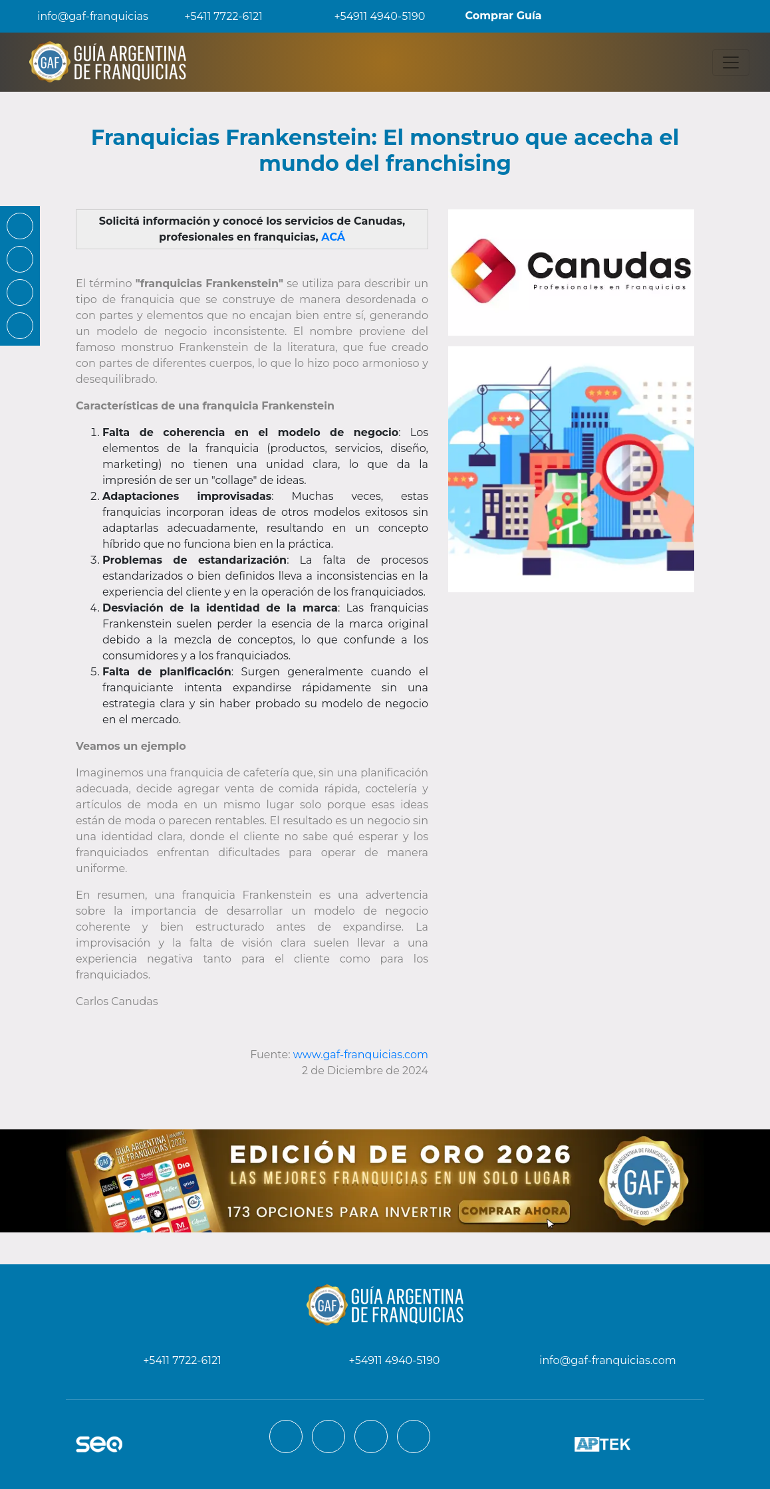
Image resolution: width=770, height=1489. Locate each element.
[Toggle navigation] (730, 62)
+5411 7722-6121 (214, 16)
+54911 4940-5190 (370, 16)
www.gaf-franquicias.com (360, 1054)
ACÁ (333, 237)
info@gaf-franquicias (82, 16)
